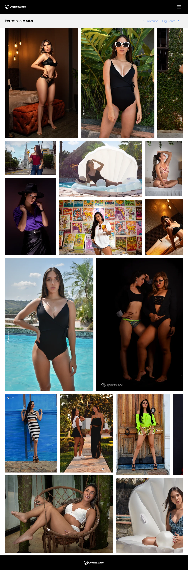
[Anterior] (148, 21)
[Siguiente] (173, 21)
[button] (179, 7)
